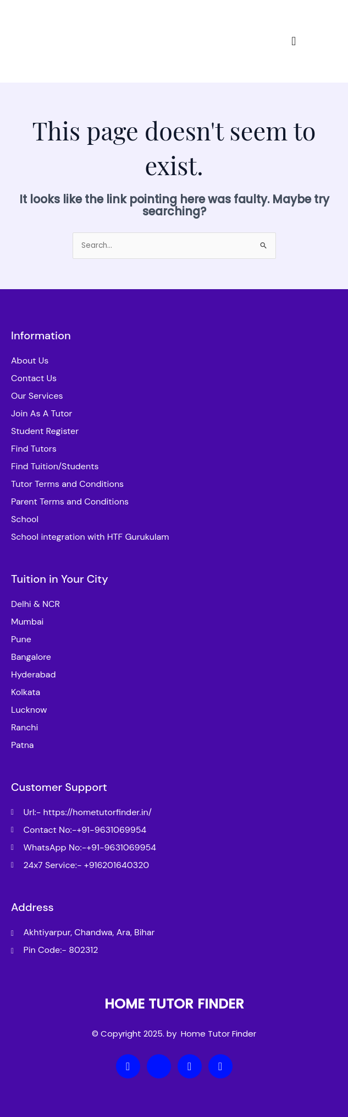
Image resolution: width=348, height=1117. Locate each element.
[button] (293, 41)
